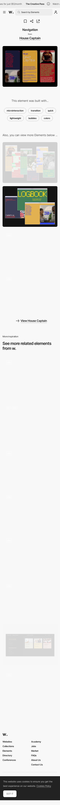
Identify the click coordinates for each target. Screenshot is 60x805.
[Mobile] (30, 162)
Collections (8, 746)
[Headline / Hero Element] (30, 423)
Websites (7, 741)
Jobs (33, 746)
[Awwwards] (11, 12)
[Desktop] (30, 206)
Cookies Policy (43, 786)
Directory (7, 755)
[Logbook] (30, 294)
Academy (36, 741)
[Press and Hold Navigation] (30, 467)
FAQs (33, 755)
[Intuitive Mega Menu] (30, 644)
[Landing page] (30, 250)
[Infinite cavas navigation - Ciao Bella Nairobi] (30, 511)
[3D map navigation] (30, 555)
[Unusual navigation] (30, 600)
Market (34, 750)
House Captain (30, 38)
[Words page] (30, 377)
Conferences (9, 760)
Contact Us (37, 764)
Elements (7, 750)
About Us (36, 760)
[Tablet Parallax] (30, 690)
